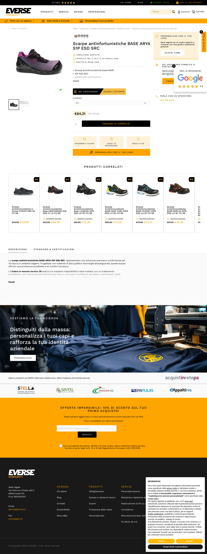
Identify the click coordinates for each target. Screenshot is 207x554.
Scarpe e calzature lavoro (102, 497)
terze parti (189, 501)
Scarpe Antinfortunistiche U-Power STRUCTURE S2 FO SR (23, 210)
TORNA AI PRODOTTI (19, 29)
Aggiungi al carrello (116, 124)
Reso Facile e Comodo (64, 21)
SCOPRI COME (172, 53)
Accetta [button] (189, 541)
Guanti (92, 504)
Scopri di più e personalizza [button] (175, 547)
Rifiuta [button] (161, 541)
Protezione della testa (100, 510)
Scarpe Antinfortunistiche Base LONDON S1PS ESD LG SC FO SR (84, 210)
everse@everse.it (17, 509)
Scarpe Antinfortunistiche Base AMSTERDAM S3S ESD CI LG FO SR (54, 210)
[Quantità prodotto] (77, 124)
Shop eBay (62, 516)
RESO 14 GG (138, 144)
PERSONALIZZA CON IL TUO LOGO (111, 152)
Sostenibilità (63, 510)
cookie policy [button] (153, 499)
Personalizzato (96, 516)
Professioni (96, 12)
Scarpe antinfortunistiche (103, 29)
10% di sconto (204, 42)
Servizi (64, 12)
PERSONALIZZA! (23, 358)
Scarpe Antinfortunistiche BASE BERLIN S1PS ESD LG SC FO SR (176, 210)
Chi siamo (126, 2)
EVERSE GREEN (159, 2)
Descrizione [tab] (17, 249)
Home (75, 29)
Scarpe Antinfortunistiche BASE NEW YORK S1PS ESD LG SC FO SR (116, 210)
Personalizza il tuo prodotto (105, 21)
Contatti (61, 504)
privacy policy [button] (172, 488)
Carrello (198, 11)
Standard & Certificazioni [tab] (54, 249)
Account (184, 11)
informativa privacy (135, 446)
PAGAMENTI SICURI (84, 144)
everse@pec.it (15, 519)
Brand (78, 12)
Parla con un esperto (26, 21)
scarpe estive (123, 29)
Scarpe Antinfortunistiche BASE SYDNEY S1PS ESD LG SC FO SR (146, 210)
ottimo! (56, 3)
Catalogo (84, 29)
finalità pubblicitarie (156, 514)
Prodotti (47, 12)
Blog (140, 2)
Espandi (11, 282)
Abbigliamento (96, 491)
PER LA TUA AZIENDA (189, 2)
